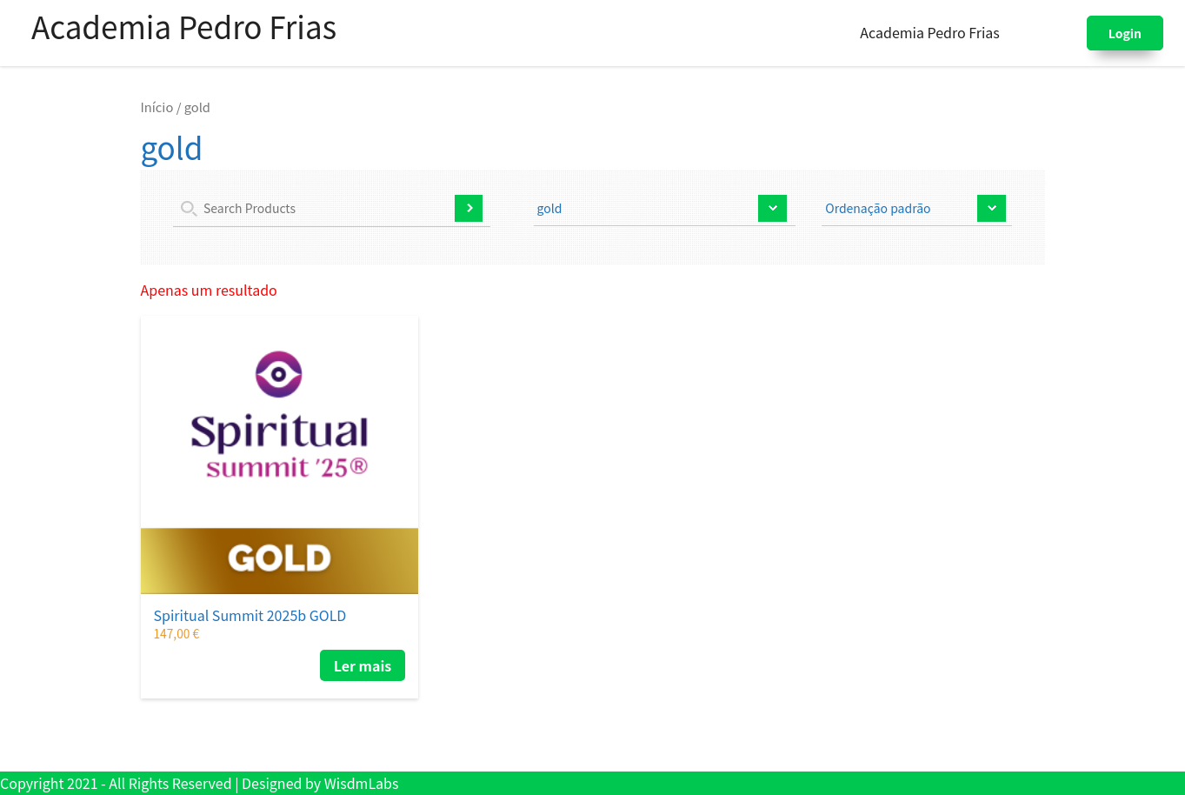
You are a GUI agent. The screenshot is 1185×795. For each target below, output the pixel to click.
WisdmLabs (361, 782)
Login (1125, 33)
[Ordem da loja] (917, 210)
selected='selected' (665, 210)
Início (157, 106)
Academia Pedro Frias (183, 25)
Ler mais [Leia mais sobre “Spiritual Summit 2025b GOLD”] (363, 665)
